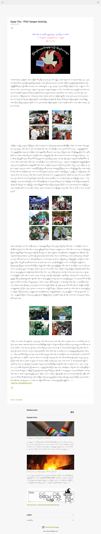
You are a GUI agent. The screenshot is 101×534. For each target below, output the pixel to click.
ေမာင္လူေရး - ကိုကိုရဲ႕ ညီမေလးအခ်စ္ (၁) (38, 438)
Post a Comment (16, 400)
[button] (12, 28)
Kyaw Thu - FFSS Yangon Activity (21, 383)
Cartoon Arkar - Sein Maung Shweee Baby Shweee (43, 505)
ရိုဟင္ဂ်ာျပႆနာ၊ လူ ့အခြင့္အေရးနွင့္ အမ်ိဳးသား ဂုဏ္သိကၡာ (42, 471)
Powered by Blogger (50, 527)
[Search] (8, 2)
